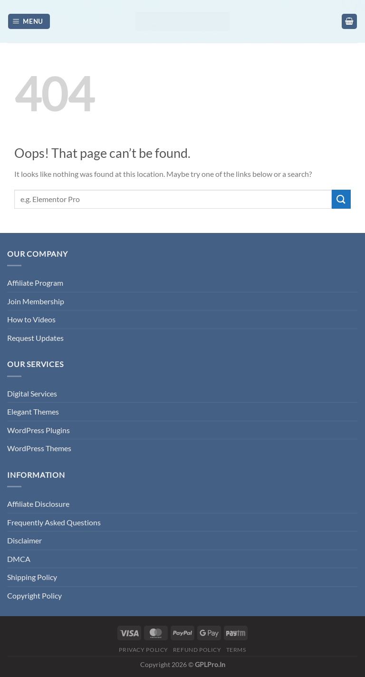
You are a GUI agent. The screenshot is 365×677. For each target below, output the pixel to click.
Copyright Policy (34, 595)
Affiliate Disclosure (38, 503)
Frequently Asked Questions (54, 522)
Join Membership (35, 301)
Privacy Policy (143, 649)
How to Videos (31, 319)
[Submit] (341, 199)
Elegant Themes (33, 411)
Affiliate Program (35, 282)
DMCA (18, 558)
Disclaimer (24, 540)
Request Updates (35, 337)
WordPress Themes (39, 448)
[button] (29, 21)
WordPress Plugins (38, 430)
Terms (236, 649)
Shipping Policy (32, 576)
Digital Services (32, 393)
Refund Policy (197, 649)
